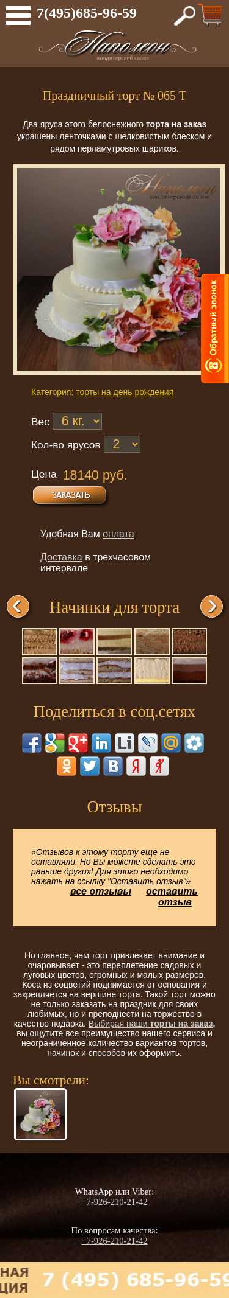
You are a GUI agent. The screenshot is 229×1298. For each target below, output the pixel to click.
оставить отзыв (172, 896)
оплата (118, 534)
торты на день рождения (124, 392)
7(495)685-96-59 (87, 13)
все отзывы (100, 891)
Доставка (61, 557)
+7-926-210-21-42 (114, 1202)
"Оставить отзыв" (146, 881)
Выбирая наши (119, 1023)
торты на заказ (181, 1023)
